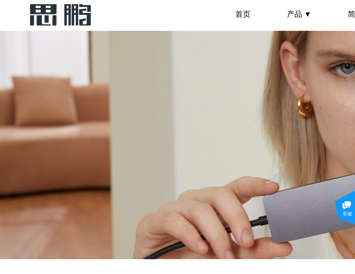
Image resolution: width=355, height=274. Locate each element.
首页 (242, 14)
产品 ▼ (299, 14)
